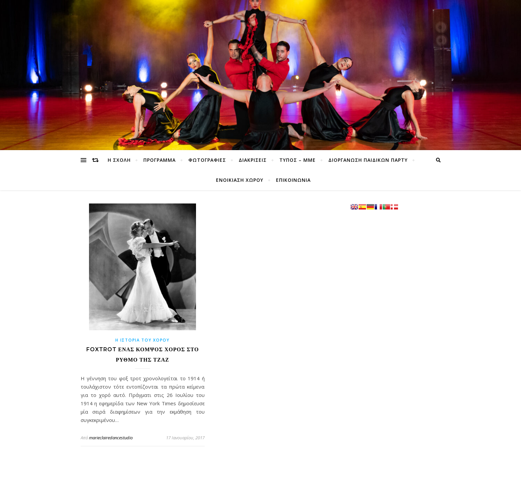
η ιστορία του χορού (142, 340)
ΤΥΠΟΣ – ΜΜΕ (297, 160)
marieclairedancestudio (111, 438)
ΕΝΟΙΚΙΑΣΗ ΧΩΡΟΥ (239, 180)
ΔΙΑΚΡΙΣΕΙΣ (253, 160)
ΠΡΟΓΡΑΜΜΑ (159, 160)
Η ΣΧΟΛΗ (119, 160)
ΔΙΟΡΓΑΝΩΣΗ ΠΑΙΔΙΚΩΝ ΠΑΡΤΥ (368, 160)
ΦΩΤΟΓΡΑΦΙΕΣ (207, 160)
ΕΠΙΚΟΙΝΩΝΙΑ (293, 180)
